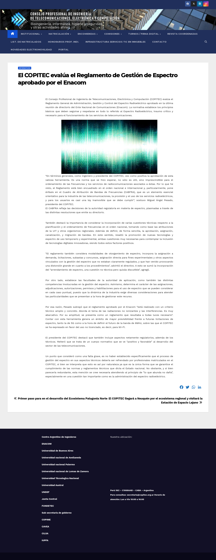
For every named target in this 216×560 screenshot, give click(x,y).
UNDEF (45, 492)
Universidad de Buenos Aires (57, 450)
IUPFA (45, 540)
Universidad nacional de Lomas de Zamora (65, 471)
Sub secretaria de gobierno (57, 512)
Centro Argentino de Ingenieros (59, 437)
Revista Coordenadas (182, 34)
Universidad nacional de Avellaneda (61, 457)
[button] (205, 41)
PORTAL (63, 49)
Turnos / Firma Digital (143, 34)
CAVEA (45, 526)
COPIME (46, 519)
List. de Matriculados (26, 41)
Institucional (31, 34)
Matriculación (59, 34)
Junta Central (49, 499)
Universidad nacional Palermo (58, 464)
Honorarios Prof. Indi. (63, 41)
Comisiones (112, 34)
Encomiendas (87, 34)
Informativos (24, 68)
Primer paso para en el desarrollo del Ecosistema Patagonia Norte (60, 398)
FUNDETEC (48, 506)
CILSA (45, 533)
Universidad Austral (52, 485)
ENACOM (46, 443)
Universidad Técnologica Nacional (60, 478)
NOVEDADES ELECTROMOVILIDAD (31, 49)
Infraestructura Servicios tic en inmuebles (116, 41)
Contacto (159, 41)
